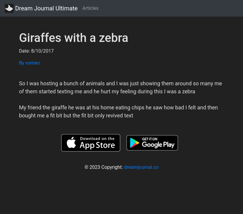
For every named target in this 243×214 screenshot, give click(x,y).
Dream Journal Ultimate (41, 8)
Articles (90, 8)
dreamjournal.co (141, 167)
